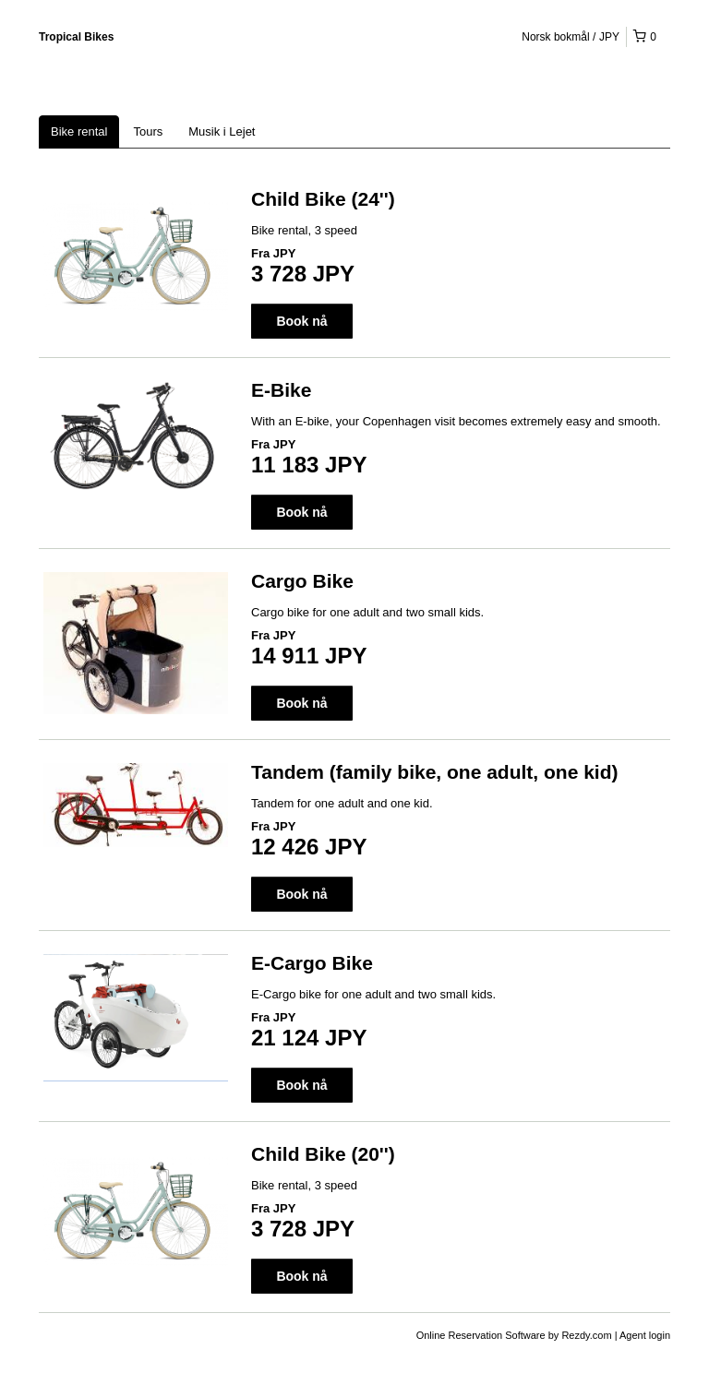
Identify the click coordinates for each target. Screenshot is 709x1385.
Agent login (644, 1335)
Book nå (301, 321)
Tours (147, 131)
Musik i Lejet (221, 131)
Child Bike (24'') (323, 198)
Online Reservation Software (481, 1335)
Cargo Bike (302, 580)
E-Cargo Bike (312, 962)
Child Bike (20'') (323, 1153)
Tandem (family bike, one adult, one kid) (435, 771)
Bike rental (79, 131)
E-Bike (281, 389)
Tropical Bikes (76, 36)
